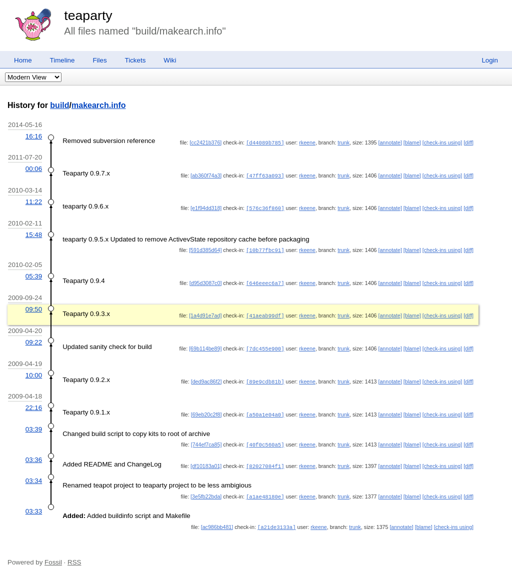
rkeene (307, 143)
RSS (74, 556)
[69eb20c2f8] (206, 411)
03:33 (34, 505)
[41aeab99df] (265, 313)
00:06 (34, 168)
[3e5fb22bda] (206, 491)
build (59, 105)
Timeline (62, 60)
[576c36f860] (265, 207)
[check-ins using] (442, 143)
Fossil (53, 556)
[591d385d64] (205, 249)
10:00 (34, 372)
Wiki (170, 60)
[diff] (469, 143)
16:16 (34, 136)
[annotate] (390, 143)
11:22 (34, 200)
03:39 (34, 424)
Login (490, 60)
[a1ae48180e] (265, 491)
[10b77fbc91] (265, 248)
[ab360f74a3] (206, 175)
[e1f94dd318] (206, 207)
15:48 (34, 233)
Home (23, 60)
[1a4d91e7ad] (205, 313)
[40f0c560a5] (265, 440)
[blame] (412, 143)
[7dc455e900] (265, 345)
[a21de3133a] (277, 521)
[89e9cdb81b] (265, 378)
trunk (344, 143)
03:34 (34, 475)
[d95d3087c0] (206, 281)
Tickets (135, 60)
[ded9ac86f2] (206, 378)
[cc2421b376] (206, 143)
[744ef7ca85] (206, 440)
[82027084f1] (265, 461)
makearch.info (99, 105)
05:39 (34, 274)
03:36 (34, 454)
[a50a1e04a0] (265, 410)
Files (99, 60)
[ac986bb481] (217, 521)
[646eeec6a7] (265, 281)
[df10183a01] (206, 461)
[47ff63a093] (265, 175)
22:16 (34, 404)
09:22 (34, 339)
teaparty (88, 15)
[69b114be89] (205, 345)
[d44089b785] (265, 142)
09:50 (34, 306)
